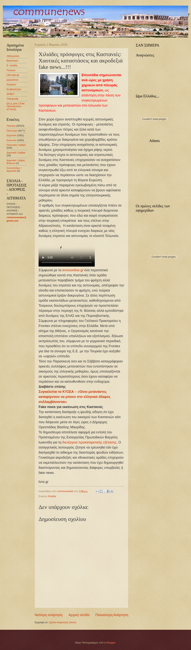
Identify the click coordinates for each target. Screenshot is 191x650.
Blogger (111, 642)
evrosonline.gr (73, 270)
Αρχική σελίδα (79, 615)
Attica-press (13, 56)
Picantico (11, 84)
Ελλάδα (52, 496)
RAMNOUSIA (14, 89)
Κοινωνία (11, 140)
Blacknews (12, 60)
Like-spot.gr (13, 75)
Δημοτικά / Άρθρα (16, 152)
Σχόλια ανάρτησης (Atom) (62, 622)
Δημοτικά (11, 135)
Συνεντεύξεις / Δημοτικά (14, 169)
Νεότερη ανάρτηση (49, 615)
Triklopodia (12, 98)
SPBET (10, 94)
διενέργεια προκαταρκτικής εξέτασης (89, 442)
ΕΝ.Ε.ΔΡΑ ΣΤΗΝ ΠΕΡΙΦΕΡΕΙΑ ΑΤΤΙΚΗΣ (16, 106)
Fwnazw (11, 70)
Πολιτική (11, 125)
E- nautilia (12, 65)
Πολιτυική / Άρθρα (16, 145)
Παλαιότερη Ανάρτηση (112, 615)
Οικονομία (12, 130)
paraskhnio (12, 79)
